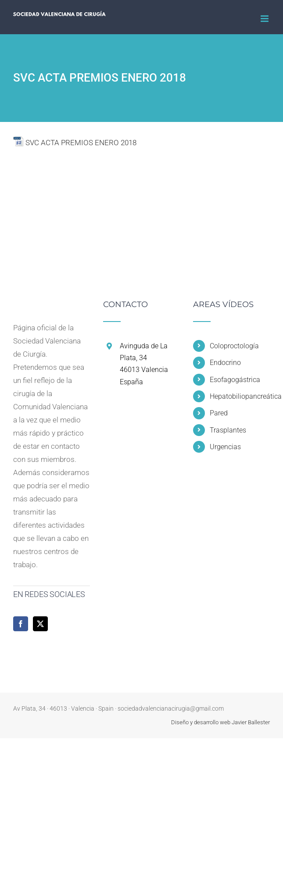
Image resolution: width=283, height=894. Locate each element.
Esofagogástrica (235, 379)
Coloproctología (234, 346)
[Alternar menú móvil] (265, 18)
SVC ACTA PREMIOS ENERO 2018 (80, 142)
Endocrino (225, 362)
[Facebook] (20, 623)
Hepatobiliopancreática (240, 396)
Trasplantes (228, 430)
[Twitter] (40, 623)
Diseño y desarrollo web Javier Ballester (220, 722)
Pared (219, 413)
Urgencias (225, 447)
